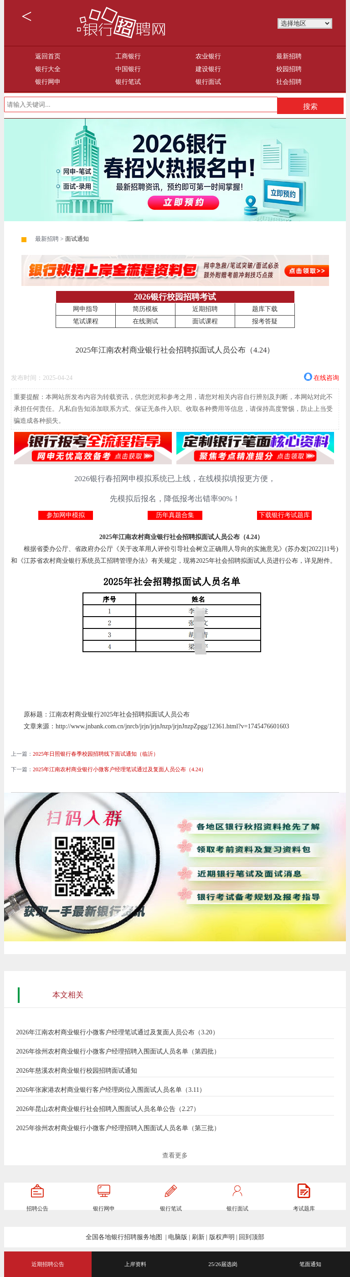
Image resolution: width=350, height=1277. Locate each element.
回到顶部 (251, 1237)
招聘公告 (37, 1208)
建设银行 (208, 69)
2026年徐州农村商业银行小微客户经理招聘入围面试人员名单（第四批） (118, 1051)
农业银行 (208, 56)
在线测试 (145, 321)
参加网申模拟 (65, 515)
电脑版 (177, 1237)
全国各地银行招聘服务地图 (124, 1237)
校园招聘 (289, 69)
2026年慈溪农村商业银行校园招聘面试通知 (76, 1070)
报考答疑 (265, 321)
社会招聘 (289, 81)
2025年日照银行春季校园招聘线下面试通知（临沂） (96, 754)
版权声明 (222, 1237)
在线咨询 (326, 377)
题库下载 (265, 309)
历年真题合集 (175, 515)
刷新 (198, 1237)
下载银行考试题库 (284, 515)
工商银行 (128, 56)
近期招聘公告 (47, 1264)
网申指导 (85, 309)
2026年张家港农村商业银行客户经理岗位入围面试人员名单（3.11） (111, 1089)
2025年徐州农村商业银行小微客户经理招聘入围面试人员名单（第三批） (118, 1128)
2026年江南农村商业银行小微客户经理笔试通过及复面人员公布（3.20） (117, 1032)
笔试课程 (85, 321)
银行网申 (48, 81)
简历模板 (145, 309)
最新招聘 (289, 56)
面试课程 (205, 321)
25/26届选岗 (222, 1264)
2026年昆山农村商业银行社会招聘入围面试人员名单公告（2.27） (108, 1109)
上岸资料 (135, 1264)
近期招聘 (205, 309)
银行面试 (208, 81)
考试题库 (304, 1208)
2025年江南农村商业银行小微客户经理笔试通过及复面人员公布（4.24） (119, 769)
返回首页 (48, 56)
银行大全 (48, 69)
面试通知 (77, 239)
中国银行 (128, 69)
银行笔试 (128, 81)
